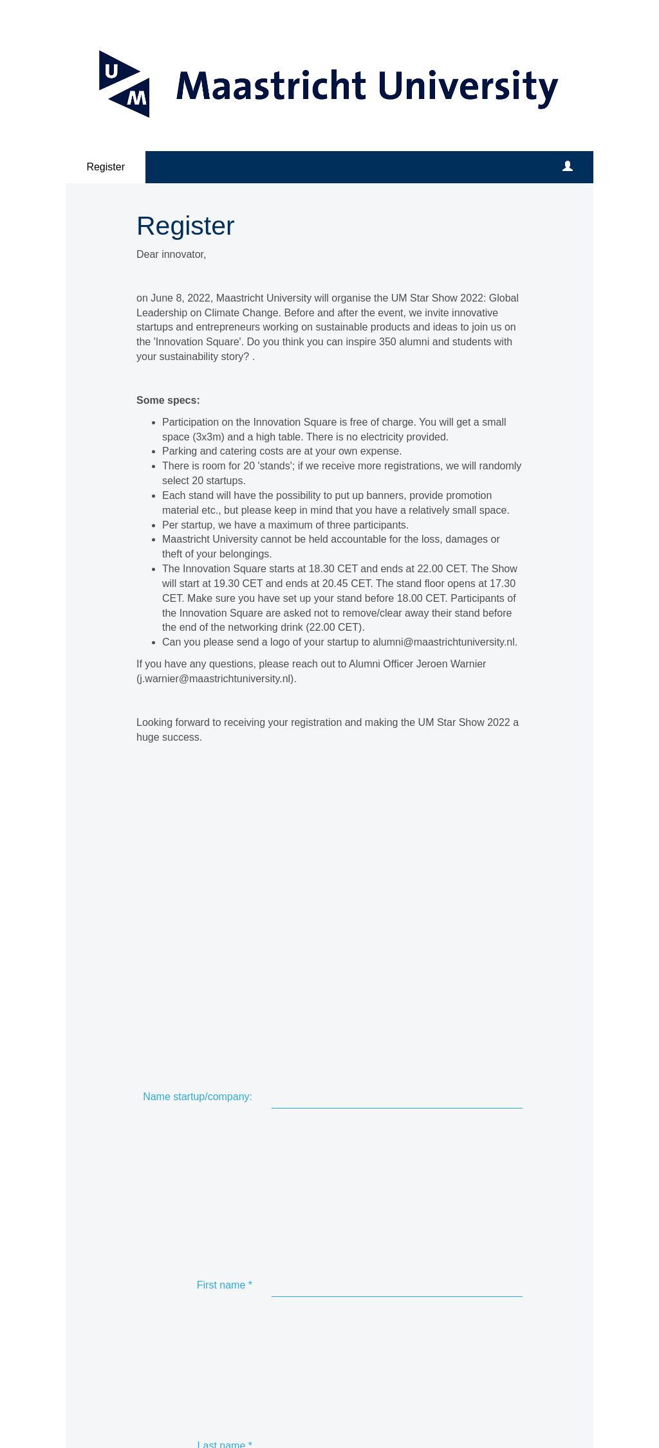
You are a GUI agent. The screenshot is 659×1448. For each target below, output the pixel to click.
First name (224, 842)
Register (105, 166)
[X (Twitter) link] (172, 1357)
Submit (302, 1290)
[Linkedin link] (198, 1357)
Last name (225, 875)
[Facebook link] (146, 1357)
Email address (216, 929)
